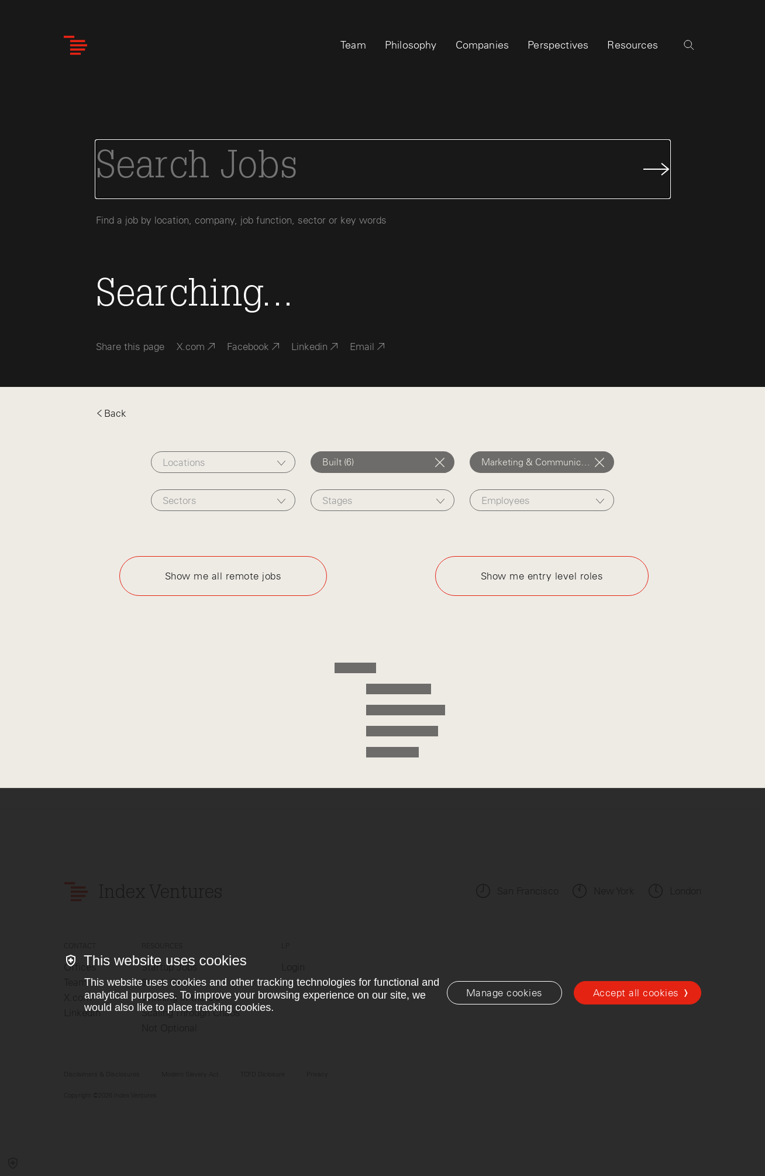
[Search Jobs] (383, 169)
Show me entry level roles (542, 576)
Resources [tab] (632, 45)
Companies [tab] (482, 45)
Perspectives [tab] (558, 45)
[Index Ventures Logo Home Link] (75, 45)
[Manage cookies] (504, 992)
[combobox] (223, 462)
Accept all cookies (636, 993)
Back (111, 413)
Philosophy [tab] (411, 45)
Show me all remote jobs (223, 576)
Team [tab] (353, 45)
